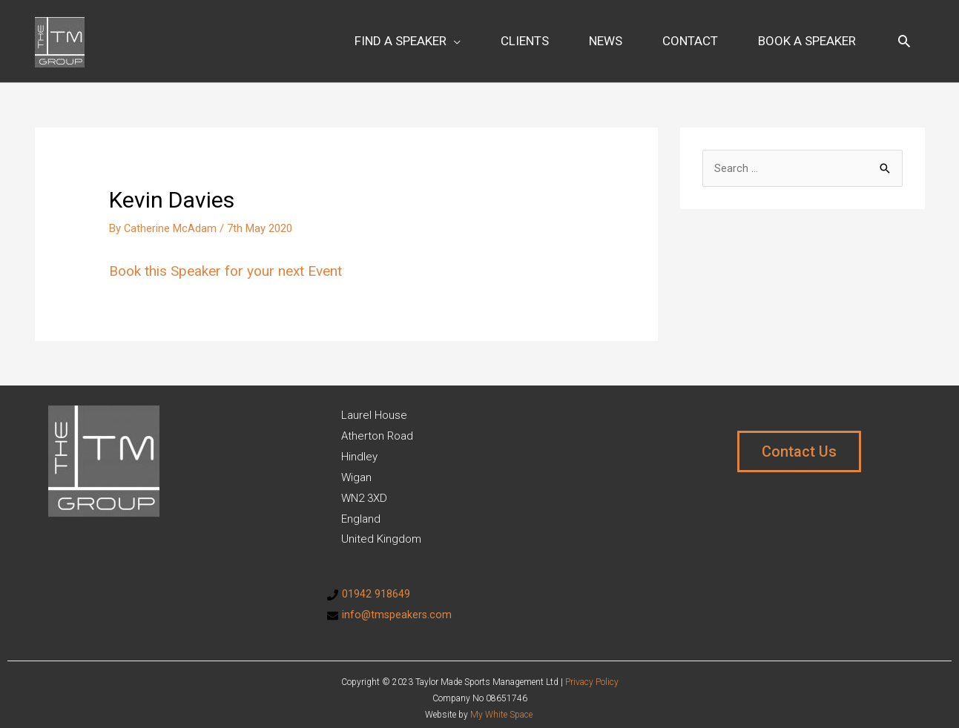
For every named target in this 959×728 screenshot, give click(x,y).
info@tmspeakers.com (398, 604)
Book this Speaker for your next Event (232, 260)
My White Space (501, 704)
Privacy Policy (592, 671)
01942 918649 (376, 583)
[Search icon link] (904, 35)
